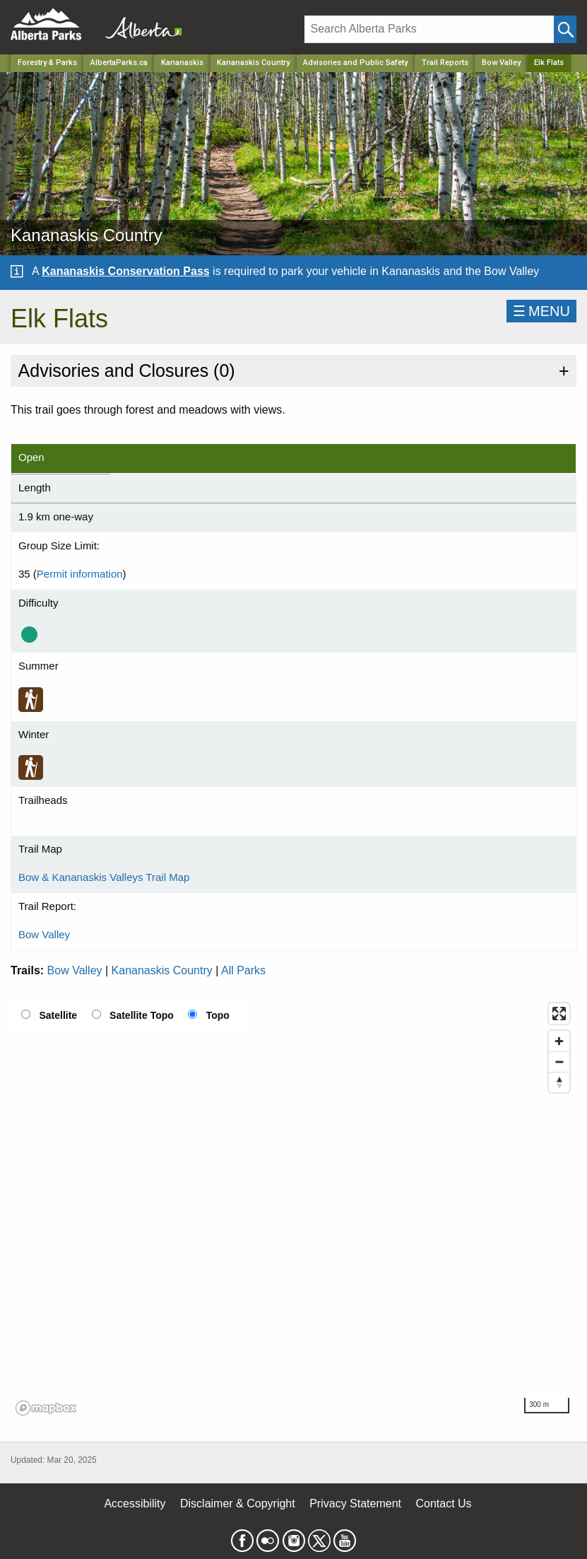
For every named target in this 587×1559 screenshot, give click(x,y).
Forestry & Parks (47, 62)
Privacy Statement (355, 1503)
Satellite (58, 1015)
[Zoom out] (559, 1061)
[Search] (429, 29)
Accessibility (134, 1503)
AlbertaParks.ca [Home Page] (119, 62)
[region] (293, 1208)
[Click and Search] (565, 29)
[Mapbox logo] (46, 1408)
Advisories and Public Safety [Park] (355, 62)
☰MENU (541, 311)
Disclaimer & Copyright (237, 1503)
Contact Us (443, 1503)
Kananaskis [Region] (182, 62)
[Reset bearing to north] (559, 1082)
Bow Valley (501, 62)
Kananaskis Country (162, 970)
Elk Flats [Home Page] (549, 62)
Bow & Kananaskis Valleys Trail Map (103, 877)
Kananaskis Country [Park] (253, 62)
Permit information (80, 574)
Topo (218, 1015)
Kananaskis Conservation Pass (125, 271)
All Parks (243, 970)
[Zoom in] (559, 1041)
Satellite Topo (141, 1015)
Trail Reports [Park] (445, 62)
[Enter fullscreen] (559, 1013)
